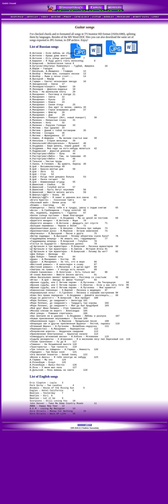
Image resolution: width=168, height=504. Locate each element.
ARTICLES (32, 16)
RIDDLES (109, 16)
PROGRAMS (123, 16)
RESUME (56, 16)
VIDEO (44, 16)
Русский (12, 3)
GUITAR (96, 16)
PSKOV (68, 16)
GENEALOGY (81, 16)
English (5, 3)
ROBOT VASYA (141, 16)
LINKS (155, 16)
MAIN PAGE (17, 16)
